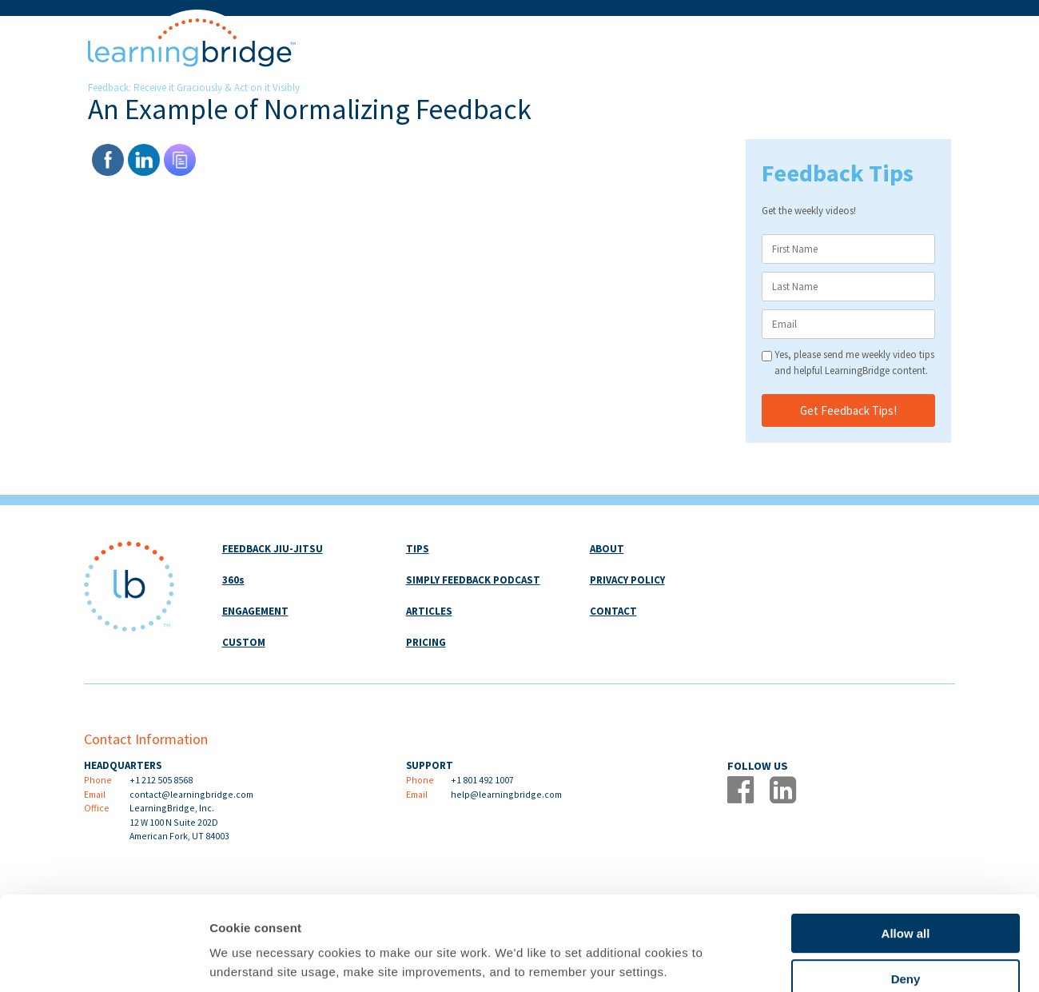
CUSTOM (243, 642)
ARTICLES (429, 611)
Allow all (906, 845)
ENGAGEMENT (255, 611)
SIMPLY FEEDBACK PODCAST (473, 580)
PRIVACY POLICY (627, 580)
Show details (839, 960)
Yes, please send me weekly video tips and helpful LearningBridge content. (854, 362)
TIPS (417, 549)
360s (233, 580)
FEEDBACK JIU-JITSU (272, 549)
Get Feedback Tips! (848, 410)
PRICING (426, 642)
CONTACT (613, 611)
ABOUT (607, 549)
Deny (906, 891)
